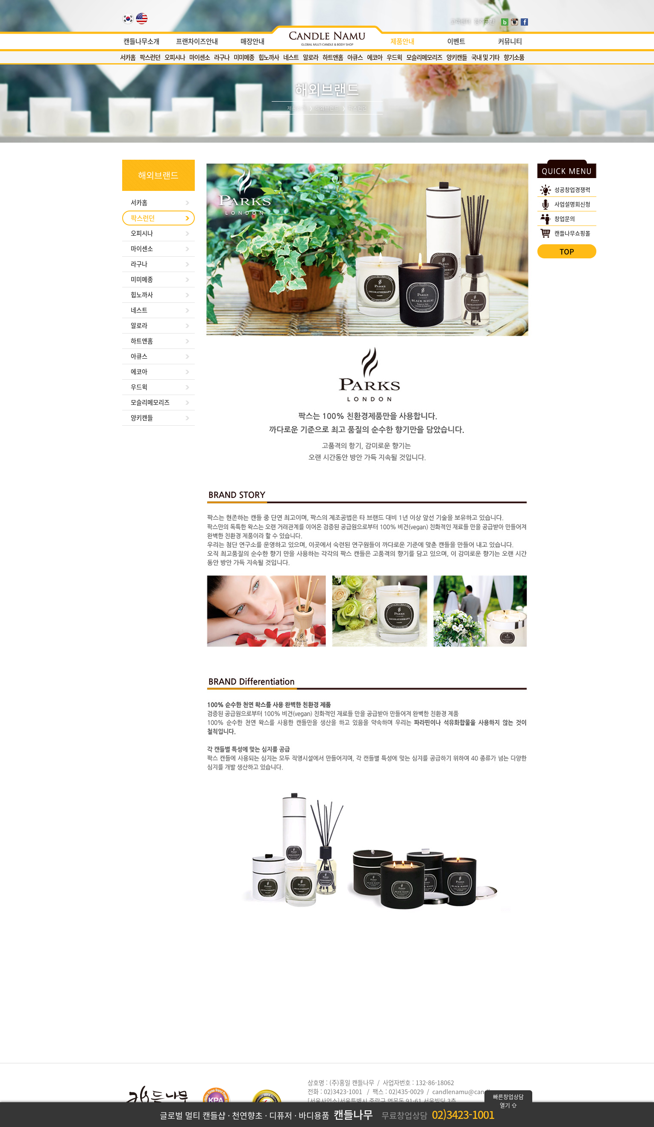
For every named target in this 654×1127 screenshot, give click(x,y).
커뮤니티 (510, 41)
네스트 (291, 57)
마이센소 (199, 57)
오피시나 (174, 57)
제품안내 (402, 41)
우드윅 (394, 57)
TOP (567, 251)
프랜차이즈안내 (197, 41)
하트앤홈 (333, 57)
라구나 (221, 57)
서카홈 (127, 57)
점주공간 (484, 21)
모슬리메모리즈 (424, 57)
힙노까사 (268, 57)
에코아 (374, 57)
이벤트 (456, 41)
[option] (327, 36)
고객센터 (460, 21)
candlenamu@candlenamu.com (478, 1091)
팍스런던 (150, 57)
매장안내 (252, 41)
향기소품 (514, 57)
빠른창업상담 (508, 1100)
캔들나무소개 (141, 41)
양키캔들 (456, 57)
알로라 (310, 57)
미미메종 (244, 57)
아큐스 (355, 57)
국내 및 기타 (485, 57)
